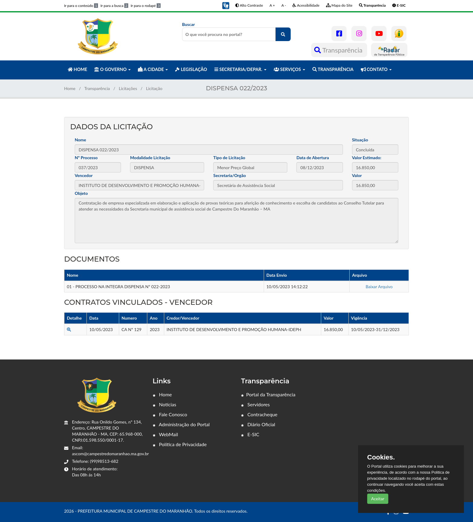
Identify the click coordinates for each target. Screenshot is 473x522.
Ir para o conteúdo (81, 5)
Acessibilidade (305, 5)
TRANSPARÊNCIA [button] (333, 69)
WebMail (165, 434)
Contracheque (259, 414)
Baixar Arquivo (379, 286)
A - (284, 5)
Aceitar (377, 498)
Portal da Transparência (268, 394)
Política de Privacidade (180, 444)
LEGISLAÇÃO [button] (191, 69)
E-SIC (250, 434)
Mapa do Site (339, 5)
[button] (225, 5)
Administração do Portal (181, 424)
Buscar (236, 31)
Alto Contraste (249, 5)
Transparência (339, 50)
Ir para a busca (114, 5)
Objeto (81, 193)
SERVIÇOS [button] (289, 69)
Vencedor (84, 175)
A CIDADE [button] (153, 69)
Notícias (164, 404)
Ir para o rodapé (146, 5)
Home (69, 88)
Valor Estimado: (366, 157)
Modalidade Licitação (150, 157)
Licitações (128, 88)
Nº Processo (86, 157)
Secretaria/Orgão (229, 175)
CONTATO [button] (376, 69)
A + (272, 5)
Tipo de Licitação (229, 157)
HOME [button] (77, 69)
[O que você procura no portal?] (283, 34)
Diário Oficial (258, 424)
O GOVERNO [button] (112, 69)
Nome (80, 139)
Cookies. (381, 457)
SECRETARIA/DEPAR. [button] (240, 69)
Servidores (255, 404)
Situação (360, 139)
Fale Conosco (170, 414)
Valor (357, 175)
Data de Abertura (312, 157)
